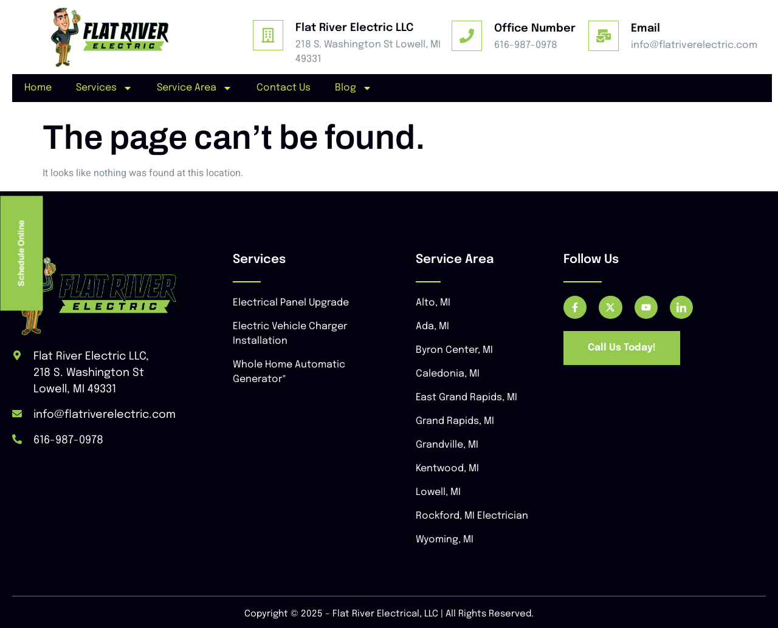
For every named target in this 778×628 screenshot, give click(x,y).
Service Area (194, 88)
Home (38, 88)
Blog (353, 88)
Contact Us (283, 88)
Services (104, 88)
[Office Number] (467, 36)
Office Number (535, 28)
